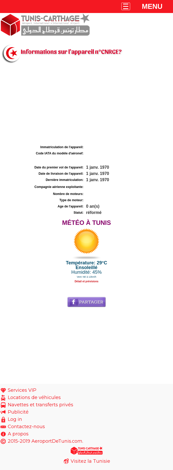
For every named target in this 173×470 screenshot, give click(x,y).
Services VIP (22, 390)
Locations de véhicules (34, 397)
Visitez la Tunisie (90, 461)
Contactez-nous (26, 426)
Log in (15, 419)
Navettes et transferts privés (40, 405)
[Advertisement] (86, 104)
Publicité (18, 412)
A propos (18, 434)
